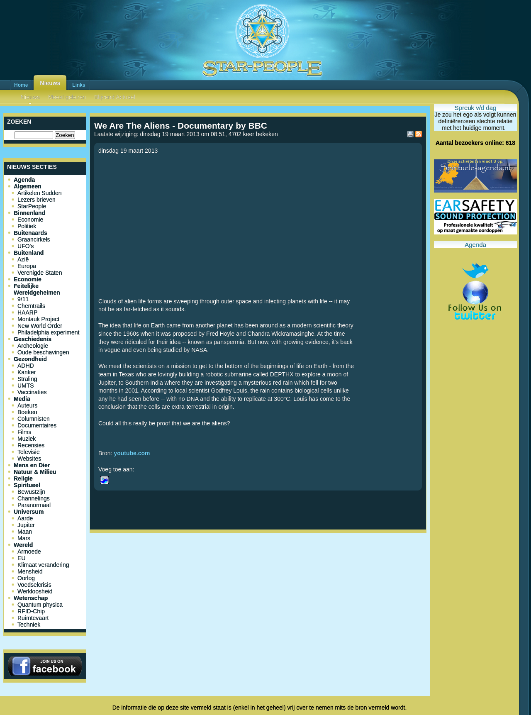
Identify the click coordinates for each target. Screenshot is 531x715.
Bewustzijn (31, 491)
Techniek (28, 624)
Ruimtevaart (33, 618)
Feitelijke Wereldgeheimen (37, 289)
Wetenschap (31, 598)
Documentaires (36, 425)
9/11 (23, 299)
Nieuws (50, 83)
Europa (26, 266)
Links (78, 85)
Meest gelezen (67, 97)
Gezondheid (30, 359)
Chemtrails (31, 306)
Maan (24, 531)
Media (22, 398)
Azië (23, 259)
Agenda (24, 179)
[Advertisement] (258, 564)
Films (24, 432)
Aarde (25, 518)
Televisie (28, 452)
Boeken (27, 412)
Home (21, 85)
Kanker (26, 372)
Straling (27, 379)
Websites (29, 458)
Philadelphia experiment (48, 332)
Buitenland (29, 252)
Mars (23, 538)
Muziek (26, 438)
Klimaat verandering (43, 564)
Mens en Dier (32, 465)
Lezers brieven (36, 199)
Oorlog (26, 578)
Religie (23, 478)
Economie (30, 219)
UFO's (25, 246)
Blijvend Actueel (114, 97)
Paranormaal (34, 505)
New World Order (39, 325)
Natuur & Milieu (35, 472)
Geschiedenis (32, 339)
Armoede (29, 551)
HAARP (27, 312)
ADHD (25, 365)
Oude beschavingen (43, 352)
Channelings (33, 498)
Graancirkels (33, 239)
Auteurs (27, 405)
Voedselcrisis (34, 584)
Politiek (26, 226)
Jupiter (26, 525)
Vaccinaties (32, 392)
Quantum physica (40, 604)
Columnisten (33, 418)
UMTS (25, 385)
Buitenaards (30, 232)
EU (21, 558)
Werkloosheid (35, 591)
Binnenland (29, 213)
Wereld (23, 545)
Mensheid (30, 571)
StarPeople (31, 206)
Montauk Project (38, 319)
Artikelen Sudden (39, 193)
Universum (29, 511)
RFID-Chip (31, 611)
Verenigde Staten (39, 272)
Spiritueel (27, 485)
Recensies (30, 445)
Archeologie (32, 345)
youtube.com (132, 453)
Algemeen (27, 186)
